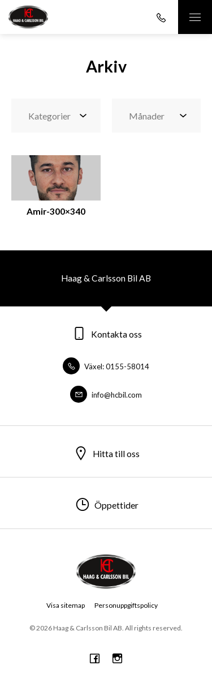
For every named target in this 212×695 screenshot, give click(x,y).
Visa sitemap (65, 605)
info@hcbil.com (106, 394)
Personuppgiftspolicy (126, 605)
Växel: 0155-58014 (106, 366)
